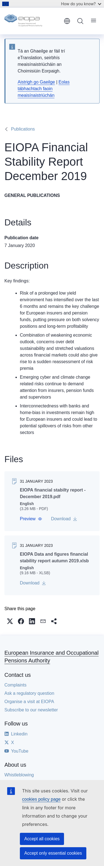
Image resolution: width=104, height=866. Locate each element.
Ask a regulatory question (29, 693)
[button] (31, 519)
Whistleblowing (19, 775)
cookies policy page (41, 799)
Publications (23, 129)
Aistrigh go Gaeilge (36, 82)
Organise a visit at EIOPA (29, 701)
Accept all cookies (42, 838)
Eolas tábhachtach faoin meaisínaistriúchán (44, 89)
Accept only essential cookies (53, 853)
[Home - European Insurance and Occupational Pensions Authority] (32, 21)
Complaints (15, 685)
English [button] (67, 21)
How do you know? (81, 3)
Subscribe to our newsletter (31, 710)
